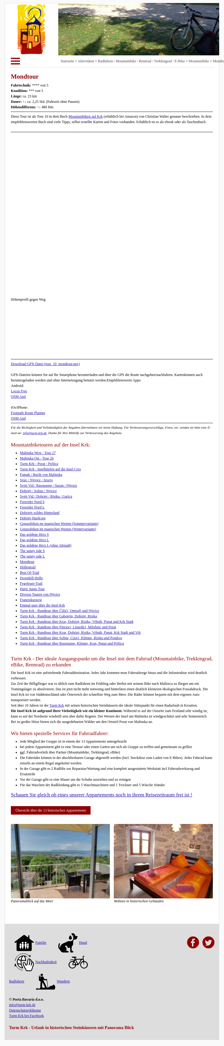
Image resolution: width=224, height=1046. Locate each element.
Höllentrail (28, 567)
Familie (30, 942)
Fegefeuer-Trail (31, 583)
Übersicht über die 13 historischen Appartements (50, 810)
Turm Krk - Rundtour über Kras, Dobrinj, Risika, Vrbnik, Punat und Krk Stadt (76, 621)
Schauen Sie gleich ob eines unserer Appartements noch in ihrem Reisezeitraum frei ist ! (101, 795)
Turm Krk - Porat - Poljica (39, 464)
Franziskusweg (31, 600)
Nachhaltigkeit (35, 961)
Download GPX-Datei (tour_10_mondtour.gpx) (45, 364)
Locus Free (19, 391)
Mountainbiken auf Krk (86, 116)
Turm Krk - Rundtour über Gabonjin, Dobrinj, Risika (58, 616)
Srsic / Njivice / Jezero (36, 480)
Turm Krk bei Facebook (26, 1016)
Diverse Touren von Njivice (40, 594)
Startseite (67, 61)
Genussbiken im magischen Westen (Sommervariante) (59, 523)
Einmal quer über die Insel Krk (42, 605)
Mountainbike (199, 61)
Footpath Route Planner (28, 413)
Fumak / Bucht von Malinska (41, 474)
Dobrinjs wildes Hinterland (39, 513)
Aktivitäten (86, 61)
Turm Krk (57, 705)
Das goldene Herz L (34, 540)
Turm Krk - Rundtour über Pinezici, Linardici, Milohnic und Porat (68, 627)
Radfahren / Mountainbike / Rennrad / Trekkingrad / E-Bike (141, 61)
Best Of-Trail (29, 572)
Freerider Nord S (32, 502)
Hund (72, 942)
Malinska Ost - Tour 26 (37, 458)
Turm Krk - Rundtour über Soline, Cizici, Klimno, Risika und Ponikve (71, 638)
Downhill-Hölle (31, 578)
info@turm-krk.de (35, 433)
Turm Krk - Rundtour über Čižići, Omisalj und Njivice (59, 611)
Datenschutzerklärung (25, 1010)
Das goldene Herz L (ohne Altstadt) (46, 545)
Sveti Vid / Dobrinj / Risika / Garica (46, 496)
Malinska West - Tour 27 (38, 453)
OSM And (18, 396)
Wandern (53, 981)
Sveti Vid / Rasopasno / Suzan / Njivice (48, 485)
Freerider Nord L (32, 507)
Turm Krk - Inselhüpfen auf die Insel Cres (50, 469)
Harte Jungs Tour (32, 589)
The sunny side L (32, 556)
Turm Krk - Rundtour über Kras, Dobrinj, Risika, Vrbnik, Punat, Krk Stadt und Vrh (80, 632)
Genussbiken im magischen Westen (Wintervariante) (58, 529)
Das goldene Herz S (34, 534)
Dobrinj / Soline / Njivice (38, 491)
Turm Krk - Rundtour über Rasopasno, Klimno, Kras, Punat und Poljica (72, 643)
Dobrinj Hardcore (33, 518)
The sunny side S (32, 551)
